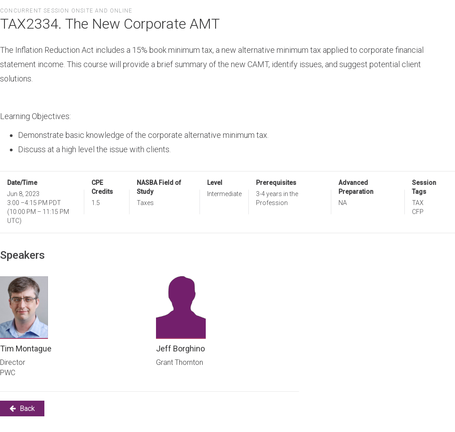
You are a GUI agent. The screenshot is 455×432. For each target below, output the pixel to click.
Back (22, 408)
